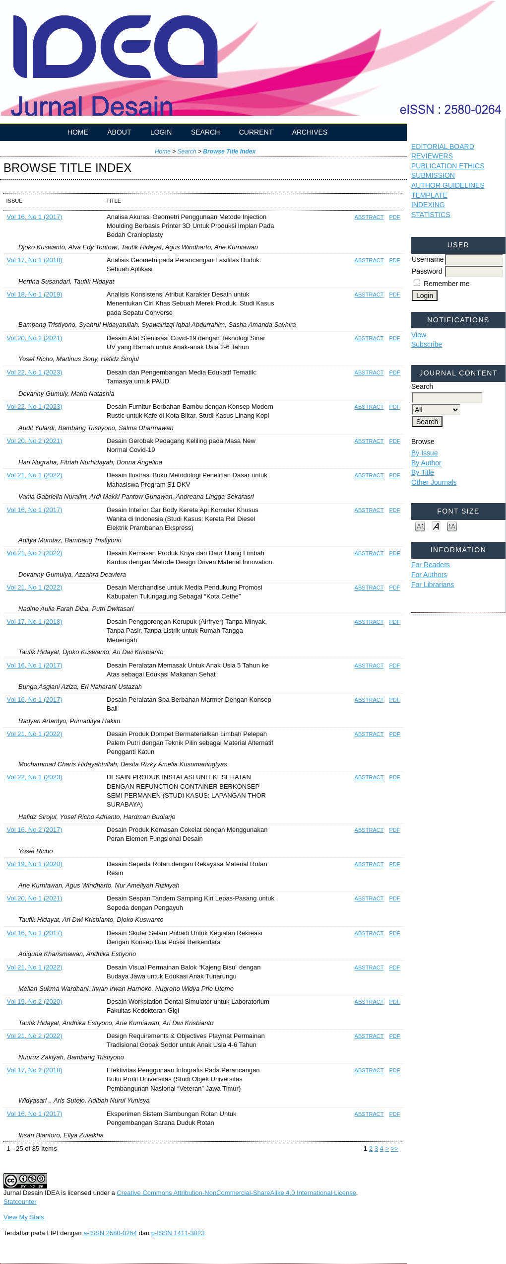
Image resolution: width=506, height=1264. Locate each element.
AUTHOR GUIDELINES (448, 185)
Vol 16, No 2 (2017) (35, 829)
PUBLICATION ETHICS (448, 166)
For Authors (429, 575)
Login (161, 132)
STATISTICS (430, 215)
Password (427, 271)
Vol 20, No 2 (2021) (35, 338)
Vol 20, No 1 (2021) (35, 898)
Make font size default (436, 525)
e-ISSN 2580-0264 (110, 1233)
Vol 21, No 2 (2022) (35, 553)
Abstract (369, 217)
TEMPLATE (429, 195)
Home (77, 132)
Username (428, 259)
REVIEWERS (432, 156)
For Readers (430, 565)
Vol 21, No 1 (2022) (35, 475)
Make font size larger (452, 525)
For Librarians (432, 585)
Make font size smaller (420, 525)
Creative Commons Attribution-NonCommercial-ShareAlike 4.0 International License (236, 1192)
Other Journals (434, 482)
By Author (426, 463)
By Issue (424, 453)
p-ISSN (178, 1233)
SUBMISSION (433, 175)
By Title (422, 472)
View (418, 335)
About (119, 132)
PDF (394, 217)
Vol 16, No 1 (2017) (35, 217)
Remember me (447, 284)
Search (205, 132)
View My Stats (23, 1217)
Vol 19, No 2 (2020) (35, 1001)
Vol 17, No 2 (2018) (35, 1070)
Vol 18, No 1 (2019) (35, 294)
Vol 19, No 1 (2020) (35, 864)
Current (256, 132)
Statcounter (20, 1201)
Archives (310, 132)
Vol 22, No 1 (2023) (35, 372)
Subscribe (426, 344)
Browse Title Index (229, 151)
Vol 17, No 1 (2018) (35, 260)
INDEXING (428, 205)
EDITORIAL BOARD (442, 146)
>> (394, 1148)
